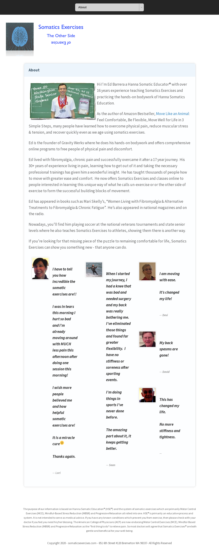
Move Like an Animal (172, 113)
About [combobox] (82, 7)
